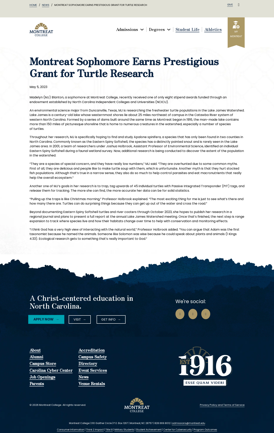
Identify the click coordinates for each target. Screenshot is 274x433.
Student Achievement (149, 429)
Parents (37, 383)
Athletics (213, 29)
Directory (87, 363)
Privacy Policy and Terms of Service (222, 405)
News (45, 5)
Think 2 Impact (95, 429)
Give (230, 4)
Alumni (36, 356)
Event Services (92, 370)
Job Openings (42, 377)
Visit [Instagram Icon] (77, 319)
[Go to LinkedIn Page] (205, 314)
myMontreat (236, 34)
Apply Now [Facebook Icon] (43, 319)
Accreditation (91, 350)
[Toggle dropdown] (142, 29)
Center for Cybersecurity (177, 429)
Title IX (109, 429)
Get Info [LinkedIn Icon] (108, 319)
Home (33, 5)
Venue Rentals (91, 383)
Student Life (187, 29)
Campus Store (43, 363)
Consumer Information (70, 429)
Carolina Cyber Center (51, 370)
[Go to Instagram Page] (192, 314)
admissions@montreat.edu (188, 423)
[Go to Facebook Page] (179, 314)
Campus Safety (92, 356)
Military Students (124, 429)
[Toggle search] (239, 5)
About (35, 350)
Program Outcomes (205, 429)
